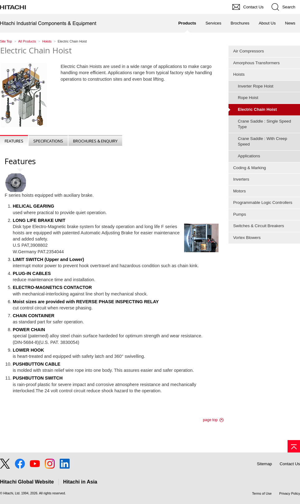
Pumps (239, 214)
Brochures (240, 23)
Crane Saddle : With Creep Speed (262, 141)
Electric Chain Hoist (36, 50)
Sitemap (264, 463)
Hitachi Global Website (27, 481)
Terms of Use (262, 493)
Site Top (6, 41)
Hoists (47, 41)
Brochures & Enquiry (95, 141)
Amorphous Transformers (256, 63)
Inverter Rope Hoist (255, 86)
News (290, 23)
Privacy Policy (289, 493)
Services (213, 23)
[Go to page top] (294, 446)
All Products (27, 41)
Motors (239, 191)
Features (14, 141)
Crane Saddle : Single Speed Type (264, 124)
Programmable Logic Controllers (262, 202)
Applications (249, 156)
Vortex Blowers (247, 237)
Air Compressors (248, 51)
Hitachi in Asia (80, 481)
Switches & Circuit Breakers (258, 225)
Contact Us (289, 463)
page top (210, 420)
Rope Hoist (248, 97)
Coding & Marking (249, 167)
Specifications (48, 141)
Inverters (241, 179)
